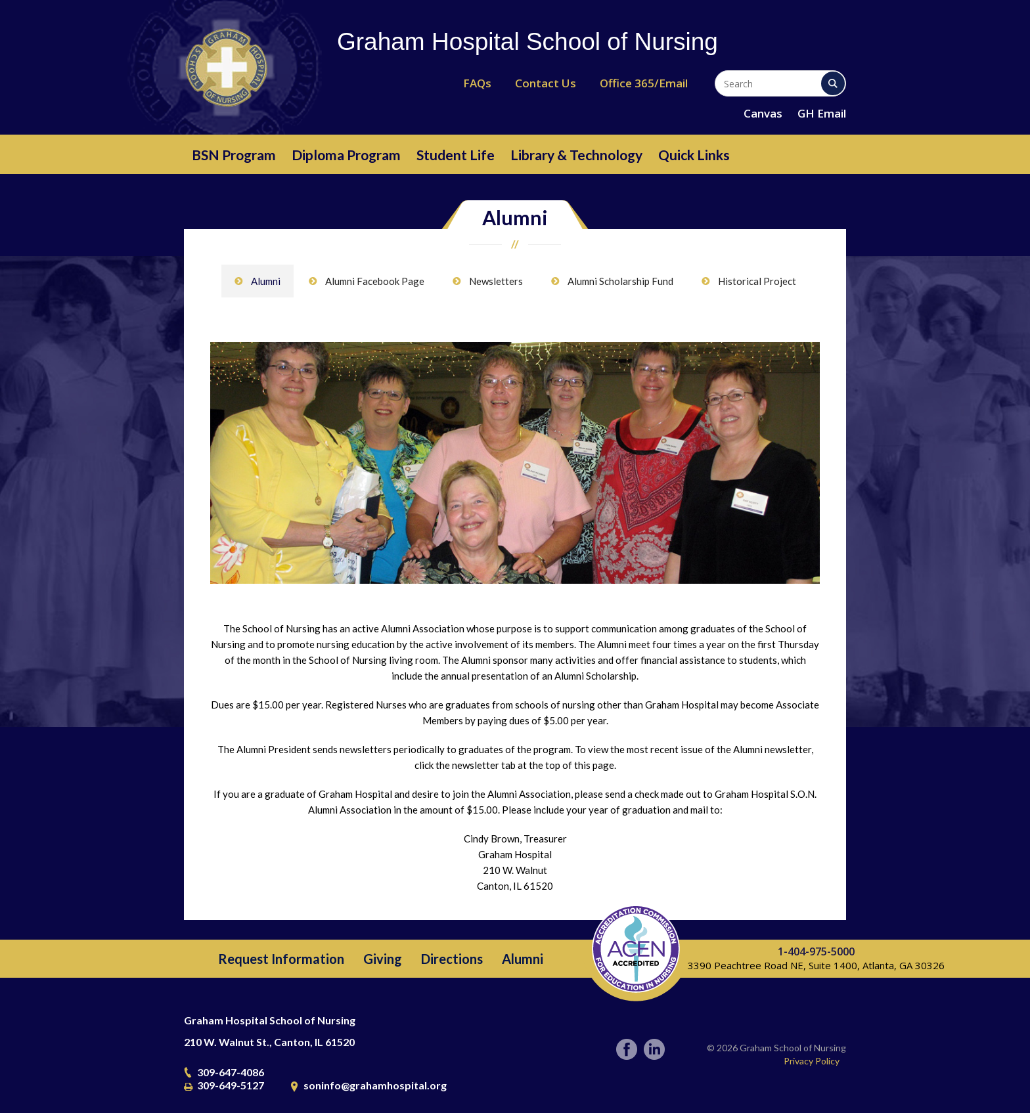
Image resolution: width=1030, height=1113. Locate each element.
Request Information (281, 959)
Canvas (763, 113)
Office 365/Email (644, 83)
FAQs (477, 83)
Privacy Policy (812, 1060)
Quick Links (694, 154)
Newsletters (496, 281)
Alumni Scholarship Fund (620, 281)
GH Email (821, 113)
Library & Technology (576, 154)
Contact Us (545, 83)
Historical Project (757, 281)
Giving (382, 959)
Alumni (265, 281)
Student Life (455, 154)
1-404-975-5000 (816, 951)
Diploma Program (346, 154)
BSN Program (234, 154)
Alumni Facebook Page (374, 281)
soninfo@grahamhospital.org (375, 1085)
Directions (452, 959)
